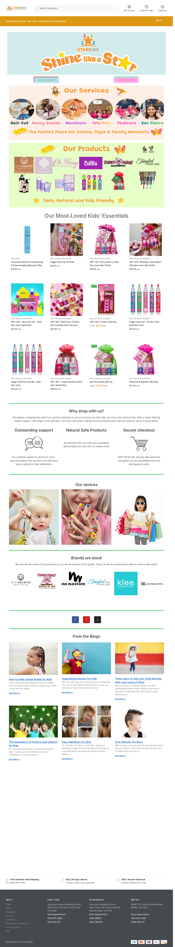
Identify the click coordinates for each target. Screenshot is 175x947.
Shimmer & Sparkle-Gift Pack (143, 380)
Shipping (10, 910)
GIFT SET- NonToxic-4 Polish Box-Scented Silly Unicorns (64, 322)
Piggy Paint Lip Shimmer (62, 260)
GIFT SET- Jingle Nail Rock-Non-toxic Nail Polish (66, 382)
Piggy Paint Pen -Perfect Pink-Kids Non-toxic (144, 322)
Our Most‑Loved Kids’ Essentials (86, 214)
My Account (129, 8)
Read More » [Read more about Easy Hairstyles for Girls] (67, 757)
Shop (8, 906)
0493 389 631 (96, 920)
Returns (10, 914)
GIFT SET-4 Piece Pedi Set (103, 320)
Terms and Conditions (16, 922)
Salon (8, 903)
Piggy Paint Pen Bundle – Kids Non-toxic (26, 382)
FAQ (8, 929)
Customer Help (146, 8)
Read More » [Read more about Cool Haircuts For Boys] (120, 754)
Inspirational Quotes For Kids (79, 677)
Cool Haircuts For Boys (129, 740)
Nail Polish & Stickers (60, 257)
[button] (161, 20)
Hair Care (15, 257)
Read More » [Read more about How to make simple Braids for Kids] (14, 692)
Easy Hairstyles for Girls (76, 740)
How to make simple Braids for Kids (30, 677)
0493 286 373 (138, 920)
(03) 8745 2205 (138, 916)
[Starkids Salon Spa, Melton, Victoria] (86, 844)
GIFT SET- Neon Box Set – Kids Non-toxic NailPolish (26, 322)
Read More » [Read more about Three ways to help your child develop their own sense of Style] (120, 697)
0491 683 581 (53, 920)
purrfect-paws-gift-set (101, 380)
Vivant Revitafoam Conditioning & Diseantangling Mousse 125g (27, 262)
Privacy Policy (13, 925)
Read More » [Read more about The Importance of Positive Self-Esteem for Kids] (14, 758)
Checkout (162, 8)
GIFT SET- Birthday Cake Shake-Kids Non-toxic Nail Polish (145, 262)
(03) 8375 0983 (54, 916)
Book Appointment (56, 913)
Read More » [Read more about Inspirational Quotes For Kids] (67, 691)
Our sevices (87, 483)
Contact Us (11, 918)
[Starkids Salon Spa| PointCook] (86, 788)
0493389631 (95, 916)
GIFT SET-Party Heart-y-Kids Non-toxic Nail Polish (104, 262)
